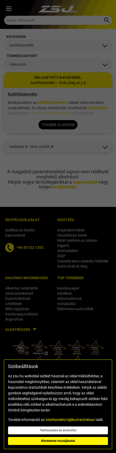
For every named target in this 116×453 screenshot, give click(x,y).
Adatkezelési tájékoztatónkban (70, 420)
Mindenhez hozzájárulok (58, 441)
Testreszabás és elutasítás (58, 430)
